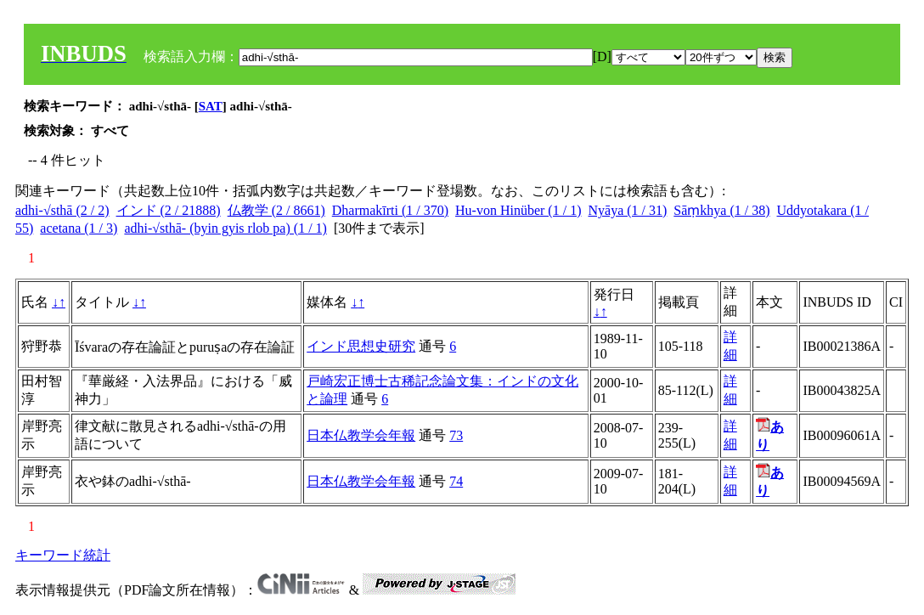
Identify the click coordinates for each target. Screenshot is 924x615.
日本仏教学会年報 (361, 435)
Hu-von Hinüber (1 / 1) (518, 210)
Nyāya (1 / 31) (627, 210)
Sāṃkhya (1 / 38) (721, 210)
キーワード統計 (62, 555)
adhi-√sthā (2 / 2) (62, 210)
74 (456, 481)
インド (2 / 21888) (168, 210)
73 (456, 435)
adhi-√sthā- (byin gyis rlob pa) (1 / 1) (225, 228)
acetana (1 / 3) (78, 228)
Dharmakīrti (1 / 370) (390, 210)
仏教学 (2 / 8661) (276, 210)
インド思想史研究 (361, 346)
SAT (211, 106)
